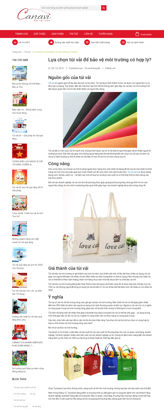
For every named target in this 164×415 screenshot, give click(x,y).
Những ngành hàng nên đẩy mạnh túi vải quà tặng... (25, 240)
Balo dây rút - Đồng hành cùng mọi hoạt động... (27, 111)
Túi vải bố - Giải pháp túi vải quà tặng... (27, 137)
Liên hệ (88, 33)
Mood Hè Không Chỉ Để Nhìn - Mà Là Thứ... (26, 85)
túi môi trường (20, 394)
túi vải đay (36, 406)
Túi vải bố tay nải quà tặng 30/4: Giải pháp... (27, 189)
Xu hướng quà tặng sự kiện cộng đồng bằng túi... (28, 370)
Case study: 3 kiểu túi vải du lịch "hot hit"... (27, 215)
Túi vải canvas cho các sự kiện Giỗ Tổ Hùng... (27, 292)
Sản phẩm (57, 33)
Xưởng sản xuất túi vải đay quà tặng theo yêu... (27, 318)
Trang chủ (21, 33)
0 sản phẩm (146, 34)
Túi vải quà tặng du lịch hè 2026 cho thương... (27, 266)
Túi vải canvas (133, 172)
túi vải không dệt (21, 406)
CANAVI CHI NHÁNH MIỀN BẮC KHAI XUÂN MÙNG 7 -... (27, 344)
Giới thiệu (39, 33)
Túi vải (51, 83)
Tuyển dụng (106, 33)
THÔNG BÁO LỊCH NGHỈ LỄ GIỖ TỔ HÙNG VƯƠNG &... (27, 163)
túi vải (32, 394)
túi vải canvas (19, 400)
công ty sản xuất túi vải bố (25, 387)
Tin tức (73, 33)
